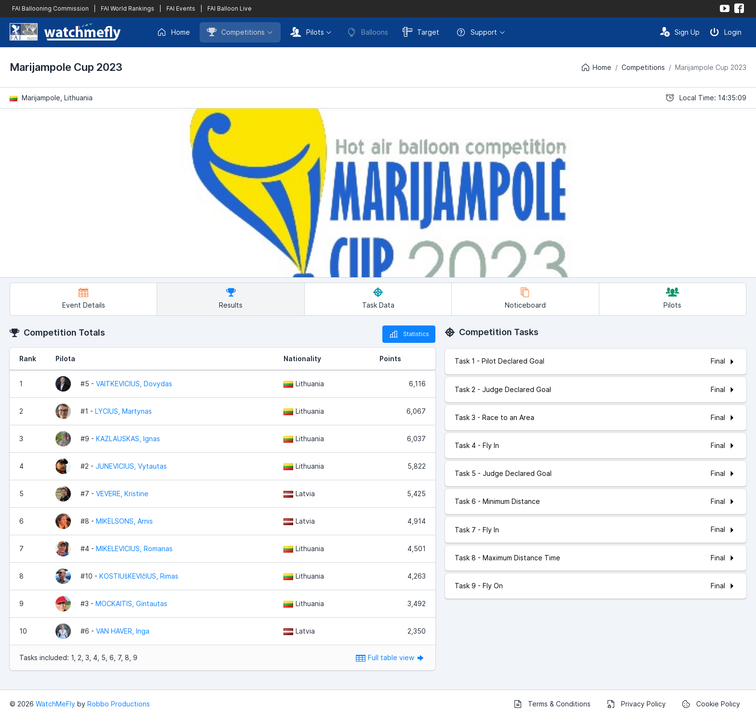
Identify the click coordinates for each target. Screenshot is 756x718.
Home (173, 32)
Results (231, 298)
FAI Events (180, 8)
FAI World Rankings (127, 8)
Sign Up (680, 32)
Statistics (409, 334)
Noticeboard (525, 298)
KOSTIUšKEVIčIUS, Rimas (138, 576)
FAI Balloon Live (229, 8)
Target (421, 32)
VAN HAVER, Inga (122, 631)
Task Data (378, 298)
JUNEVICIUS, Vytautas (131, 466)
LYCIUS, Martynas (123, 411)
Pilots (307, 32)
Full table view (391, 657)
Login (726, 32)
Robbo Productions (118, 704)
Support (476, 32)
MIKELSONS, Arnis (124, 521)
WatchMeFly (55, 704)
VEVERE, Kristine (122, 493)
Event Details (83, 298)
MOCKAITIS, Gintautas (131, 603)
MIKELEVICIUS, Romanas (134, 548)
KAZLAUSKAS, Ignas (128, 438)
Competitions (236, 32)
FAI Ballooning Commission (50, 8)
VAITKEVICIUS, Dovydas (134, 383)
